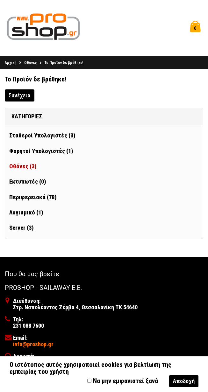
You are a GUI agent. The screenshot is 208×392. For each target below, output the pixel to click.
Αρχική (10, 64)
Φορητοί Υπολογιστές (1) (41, 152)
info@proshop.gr (33, 345)
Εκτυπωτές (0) (27, 182)
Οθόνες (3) (23, 167)
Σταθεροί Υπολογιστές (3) (42, 136)
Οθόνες (30, 64)
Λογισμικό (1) (26, 213)
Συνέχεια (20, 96)
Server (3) (21, 229)
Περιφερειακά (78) (33, 198)
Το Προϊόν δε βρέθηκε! (64, 64)
